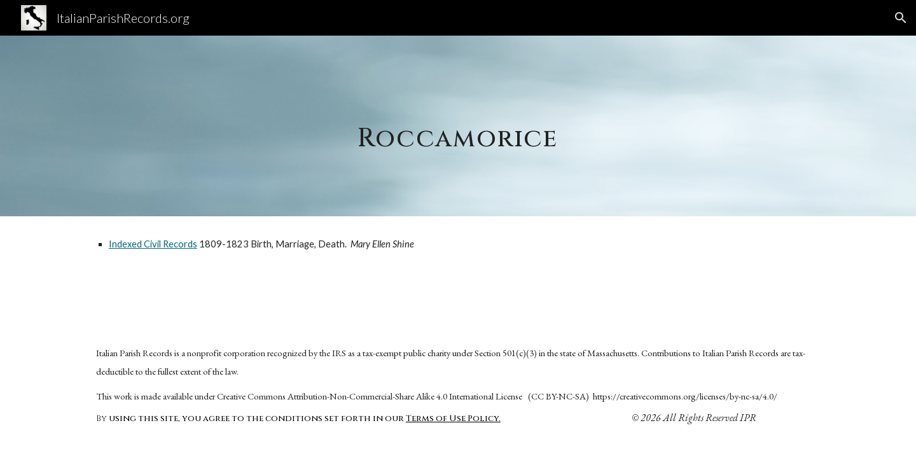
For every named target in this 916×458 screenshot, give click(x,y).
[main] (458, 126)
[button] (900, 18)
